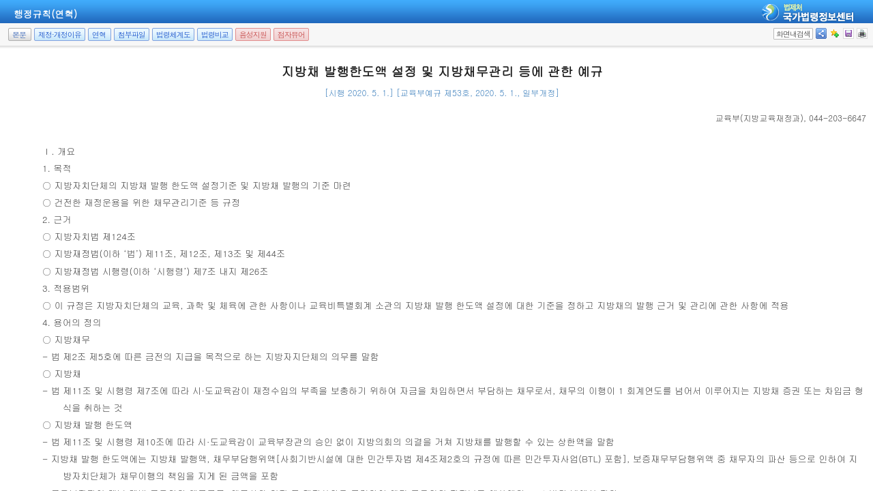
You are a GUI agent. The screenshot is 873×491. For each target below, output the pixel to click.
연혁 (99, 34)
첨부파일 (131, 34)
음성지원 (253, 34)
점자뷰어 (291, 34)
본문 (19, 34)
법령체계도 (173, 34)
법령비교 (214, 34)
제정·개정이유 (59, 34)
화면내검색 (793, 34)
